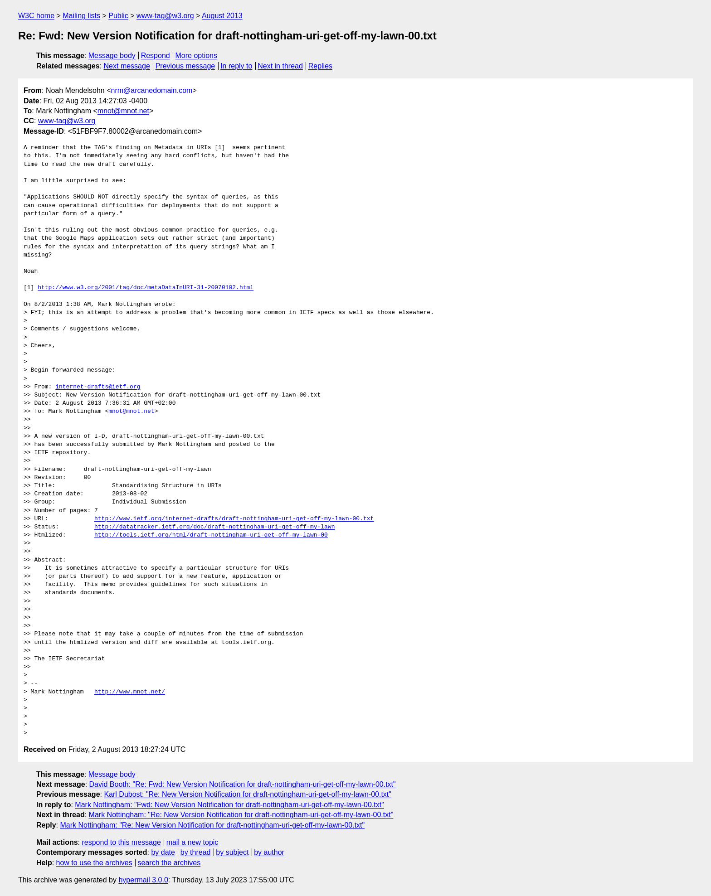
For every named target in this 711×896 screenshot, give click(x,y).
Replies (320, 66)
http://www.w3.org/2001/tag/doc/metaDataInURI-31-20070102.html (145, 288)
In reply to (236, 66)
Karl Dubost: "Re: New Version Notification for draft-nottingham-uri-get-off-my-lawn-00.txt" (247, 794)
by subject (232, 852)
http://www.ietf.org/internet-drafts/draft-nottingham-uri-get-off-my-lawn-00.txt (234, 519)
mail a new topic (192, 842)
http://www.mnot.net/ (129, 692)
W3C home (36, 15)
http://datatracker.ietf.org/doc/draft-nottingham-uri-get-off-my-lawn (214, 527)
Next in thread (280, 66)
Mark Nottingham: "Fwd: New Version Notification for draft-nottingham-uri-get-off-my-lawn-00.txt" (229, 805)
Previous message (185, 66)
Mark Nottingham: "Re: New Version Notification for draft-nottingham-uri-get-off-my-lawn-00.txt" (241, 815)
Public (118, 15)
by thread (195, 852)
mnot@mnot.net (123, 111)
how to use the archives (94, 863)
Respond (155, 55)
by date (163, 852)
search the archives (169, 863)
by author (269, 852)
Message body (112, 55)
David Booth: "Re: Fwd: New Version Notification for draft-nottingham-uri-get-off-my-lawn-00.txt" (242, 784)
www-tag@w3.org (165, 15)
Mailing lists (81, 15)
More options (196, 55)
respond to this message (121, 842)
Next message (127, 66)
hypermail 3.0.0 (143, 880)
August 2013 (222, 15)
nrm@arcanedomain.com (152, 90)
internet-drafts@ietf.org (97, 387)
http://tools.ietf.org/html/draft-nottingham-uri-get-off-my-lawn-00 (211, 535)
